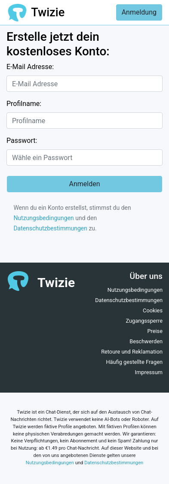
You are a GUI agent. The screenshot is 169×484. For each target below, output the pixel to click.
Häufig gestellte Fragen (134, 362)
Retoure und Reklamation (132, 351)
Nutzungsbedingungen (43, 218)
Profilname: (23, 104)
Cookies (153, 310)
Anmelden (84, 184)
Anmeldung (139, 12)
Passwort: (21, 140)
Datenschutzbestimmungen (50, 228)
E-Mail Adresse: (30, 67)
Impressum (149, 372)
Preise (155, 331)
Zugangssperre (144, 321)
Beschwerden (146, 341)
